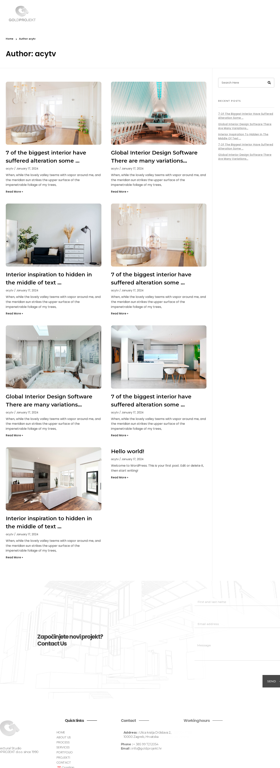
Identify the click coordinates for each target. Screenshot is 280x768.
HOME (132, 14)
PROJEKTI (236, 14)
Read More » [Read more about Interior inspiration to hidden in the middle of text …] (14, 313)
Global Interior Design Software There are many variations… (244, 126)
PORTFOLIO (214, 14)
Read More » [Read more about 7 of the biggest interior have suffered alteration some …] (14, 192)
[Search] (269, 82)
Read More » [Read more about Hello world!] (119, 477)
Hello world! (127, 451)
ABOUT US (151, 14)
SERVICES (192, 14)
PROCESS (172, 14)
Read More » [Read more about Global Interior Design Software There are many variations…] (119, 192)
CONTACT (257, 14)
